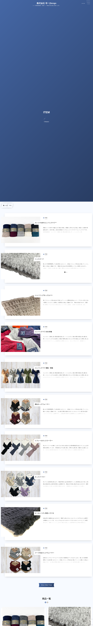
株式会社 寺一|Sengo (46, 3)
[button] (88, 2)
